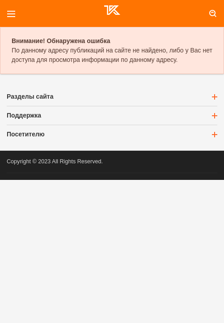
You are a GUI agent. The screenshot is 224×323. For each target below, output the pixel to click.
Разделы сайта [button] (112, 96)
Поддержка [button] (112, 115)
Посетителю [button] (112, 134)
